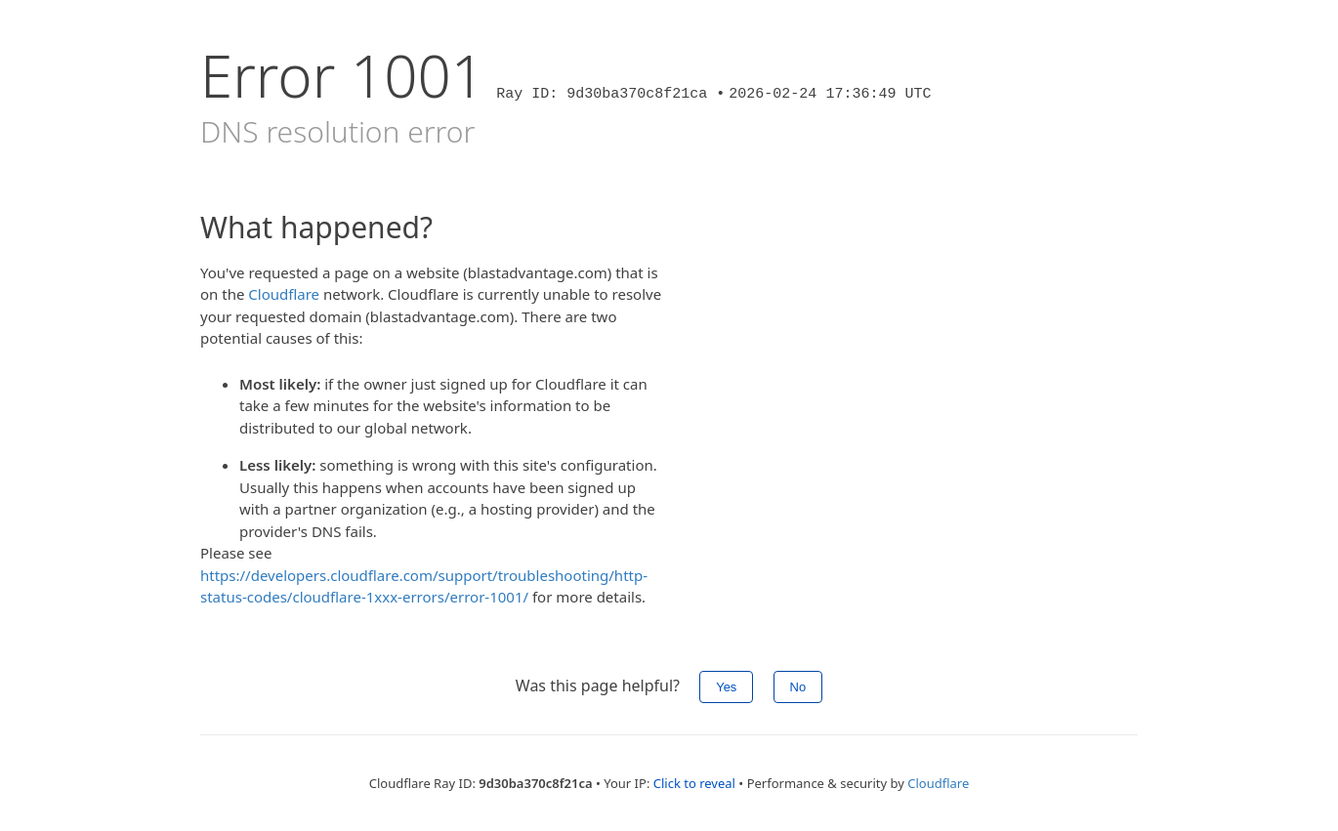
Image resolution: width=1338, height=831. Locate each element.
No (798, 687)
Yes (726, 687)
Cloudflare (283, 294)
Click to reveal (694, 783)
